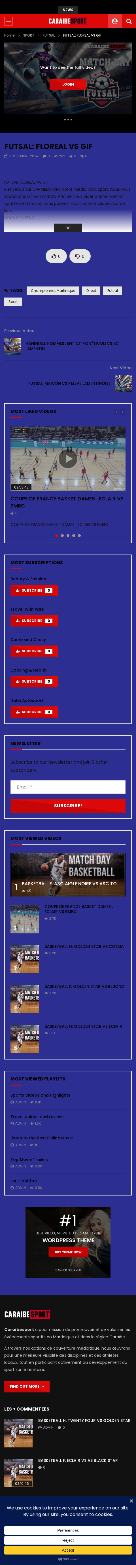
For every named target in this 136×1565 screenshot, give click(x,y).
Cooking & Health (28, 670)
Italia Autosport (26, 700)
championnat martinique (53, 290)
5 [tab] (79, 535)
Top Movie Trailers (29, 1159)
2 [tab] (62, 535)
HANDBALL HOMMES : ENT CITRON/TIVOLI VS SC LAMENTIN (72, 346)
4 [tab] (73, 535)
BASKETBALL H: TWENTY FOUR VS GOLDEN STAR (84, 1420)
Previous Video (19, 331)
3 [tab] (68, 535)
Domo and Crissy (28, 639)
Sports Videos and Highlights (40, 1095)
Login (68, 84)
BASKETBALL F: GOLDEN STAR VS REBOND (84, 986)
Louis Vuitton (23, 1181)
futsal (112, 290)
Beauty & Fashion (28, 579)
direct (91, 290)
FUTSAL (49, 35)
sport (13, 301)
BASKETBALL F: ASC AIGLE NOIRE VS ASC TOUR (72, 883)
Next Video (121, 368)
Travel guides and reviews (37, 1117)
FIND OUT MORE (27, 1386)
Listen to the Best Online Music (41, 1138)
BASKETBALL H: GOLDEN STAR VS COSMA (84, 946)
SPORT (28, 35)
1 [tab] (56, 535)
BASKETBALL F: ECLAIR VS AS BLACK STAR (78, 1460)
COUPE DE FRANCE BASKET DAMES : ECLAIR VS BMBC (67, 502)
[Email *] (68, 787)
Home (9, 35)
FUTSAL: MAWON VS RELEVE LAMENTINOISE (69, 383)
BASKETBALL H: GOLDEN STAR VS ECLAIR (83, 1026)
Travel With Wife (27, 609)
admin (20, 1102)
